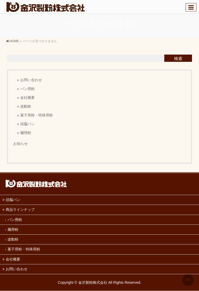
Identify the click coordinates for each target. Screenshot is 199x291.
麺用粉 (25, 133)
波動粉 (25, 106)
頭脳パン (27, 124)
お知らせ (20, 143)
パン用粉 (27, 89)
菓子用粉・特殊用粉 (36, 115)
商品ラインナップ (20, 209)
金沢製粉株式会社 (92, 282)
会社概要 (27, 98)
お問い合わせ (31, 80)
